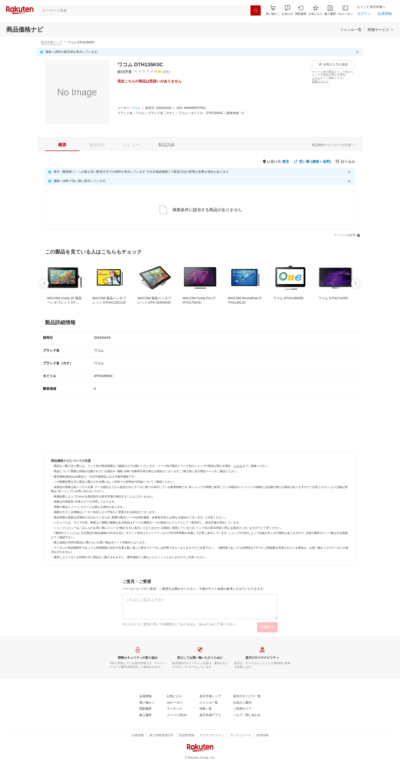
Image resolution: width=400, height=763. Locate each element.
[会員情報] (145, 696)
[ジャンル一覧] (350, 29)
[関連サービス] (381, 29)
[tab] (62, 145)
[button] (287, 10)
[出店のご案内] (242, 703)
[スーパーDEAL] (177, 715)
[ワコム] (136, 108)
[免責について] (320, 81)
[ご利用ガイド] (242, 709)
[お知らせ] (287, 10)
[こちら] (316, 78)
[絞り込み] (345, 161)
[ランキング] (174, 709)
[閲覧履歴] (300, 10)
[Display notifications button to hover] (273, 10)
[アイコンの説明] (347, 235)
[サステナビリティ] (212, 735)
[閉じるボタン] (358, 52)
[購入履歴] (330, 10)
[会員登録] (385, 13)
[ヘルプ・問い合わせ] (247, 715)
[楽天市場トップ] (210, 696)
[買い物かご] (147, 703)
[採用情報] (262, 735)
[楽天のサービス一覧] (247, 696)
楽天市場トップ (51, 42)
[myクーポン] (345, 10)
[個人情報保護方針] (161, 735)
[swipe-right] (355, 283)
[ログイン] (364, 13)
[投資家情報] (186, 735)
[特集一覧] (205, 709)
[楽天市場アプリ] (210, 715)
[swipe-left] (45, 283)
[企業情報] (138, 735)
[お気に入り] (315, 10)
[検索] (256, 10)
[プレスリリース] (240, 735)
